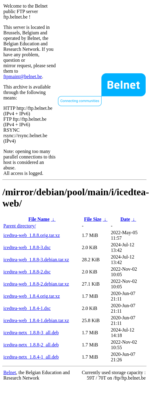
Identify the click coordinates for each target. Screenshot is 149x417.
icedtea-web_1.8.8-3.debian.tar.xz (36, 259)
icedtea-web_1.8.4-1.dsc (27, 308)
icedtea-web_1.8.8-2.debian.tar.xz (36, 284)
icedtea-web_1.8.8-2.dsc (27, 271)
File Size (92, 219)
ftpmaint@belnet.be (22, 76)
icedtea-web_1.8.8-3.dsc (27, 247)
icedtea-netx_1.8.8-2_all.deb (31, 344)
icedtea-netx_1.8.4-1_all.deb (31, 357)
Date (125, 219)
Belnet (9, 372)
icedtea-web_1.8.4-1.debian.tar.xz (36, 320)
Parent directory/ (19, 225)
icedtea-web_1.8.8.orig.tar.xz (31, 235)
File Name (39, 219)
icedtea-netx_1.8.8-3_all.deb (31, 332)
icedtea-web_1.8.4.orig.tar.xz (31, 296)
